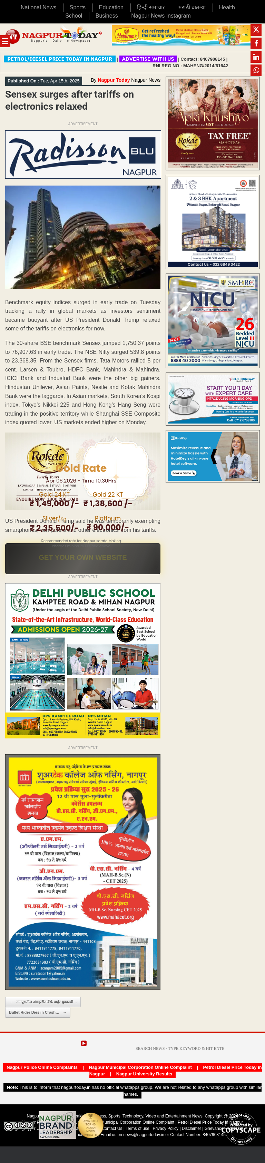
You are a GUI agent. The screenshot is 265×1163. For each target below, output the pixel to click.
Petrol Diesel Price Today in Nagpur (210, 1122)
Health (227, 7)
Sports (78, 7)
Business (107, 16)
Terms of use (137, 1128)
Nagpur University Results (144, 1073)
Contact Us (112, 1128)
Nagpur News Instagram (161, 16)
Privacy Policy (165, 1128)
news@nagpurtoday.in (143, 1134)
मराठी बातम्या (192, 7)
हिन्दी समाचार (151, 7)
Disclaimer (192, 1128)
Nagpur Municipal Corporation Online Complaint (140, 1067)
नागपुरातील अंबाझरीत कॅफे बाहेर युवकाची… (43, 1002)
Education (111, 7)
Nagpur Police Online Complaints (42, 1067)
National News (38, 7)
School (73, 16)
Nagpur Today (114, 80)
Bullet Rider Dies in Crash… (38, 1012)
